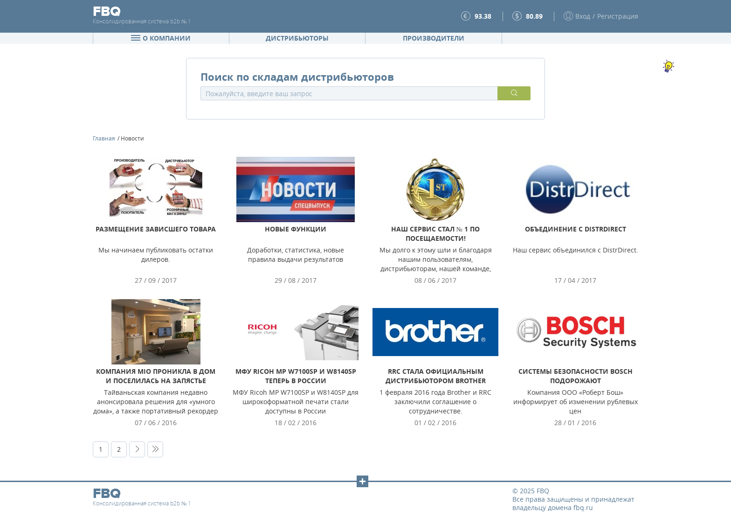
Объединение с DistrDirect (575, 228)
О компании (161, 38)
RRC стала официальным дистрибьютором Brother (436, 376)
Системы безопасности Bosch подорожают (575, 376)
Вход (582, 16)
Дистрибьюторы (297, 38)
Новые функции (295, 228)
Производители (433, 38)
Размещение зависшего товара (156, 228)
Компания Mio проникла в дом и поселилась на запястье (155, 376)
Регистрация (617, 16)
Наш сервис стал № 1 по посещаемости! (435, 233)
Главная (104, 138)
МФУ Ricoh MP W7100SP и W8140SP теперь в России (295, 376)
